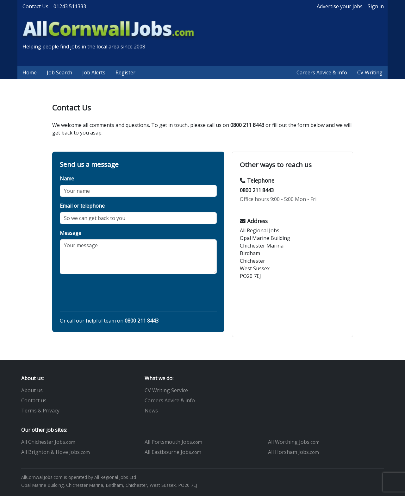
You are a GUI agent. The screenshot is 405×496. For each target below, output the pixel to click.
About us (32, 390)
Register (125, 72)
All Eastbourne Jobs (173, 452)
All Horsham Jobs (293, 452)
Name (67, 178)
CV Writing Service (166, 390)
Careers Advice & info (170, 400)
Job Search (59, 72)
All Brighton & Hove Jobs (55, 452)
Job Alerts (93, 72)
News (151, 410)
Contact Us (35, 6)
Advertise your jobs (340, 6)
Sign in (376, 6)
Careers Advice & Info (321, 72)
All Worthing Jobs (294, 441)
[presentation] (108, 294)
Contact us (34, 400)
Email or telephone (82, 205)
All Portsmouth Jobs (173, 441)
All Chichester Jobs (48, 441)
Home (29, 72)
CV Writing (370, 72)
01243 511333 (69, 6)
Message (70, 232)
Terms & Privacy (40, 410)
